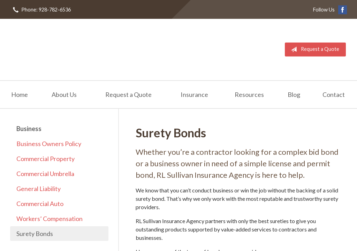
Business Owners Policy (48, 143)
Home (19, 94)
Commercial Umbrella (45, 173)
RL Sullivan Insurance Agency (63, 49)
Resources (249, 94)
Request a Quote (313, 49)
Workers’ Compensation (49, 218)
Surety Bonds (34, 233)
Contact (333, 94)
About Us (64, 94)
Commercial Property (45, 158)
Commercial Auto (39, 203)
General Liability (38, 188)
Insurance (194, 94)
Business (28, 128)
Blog (294, 94)
